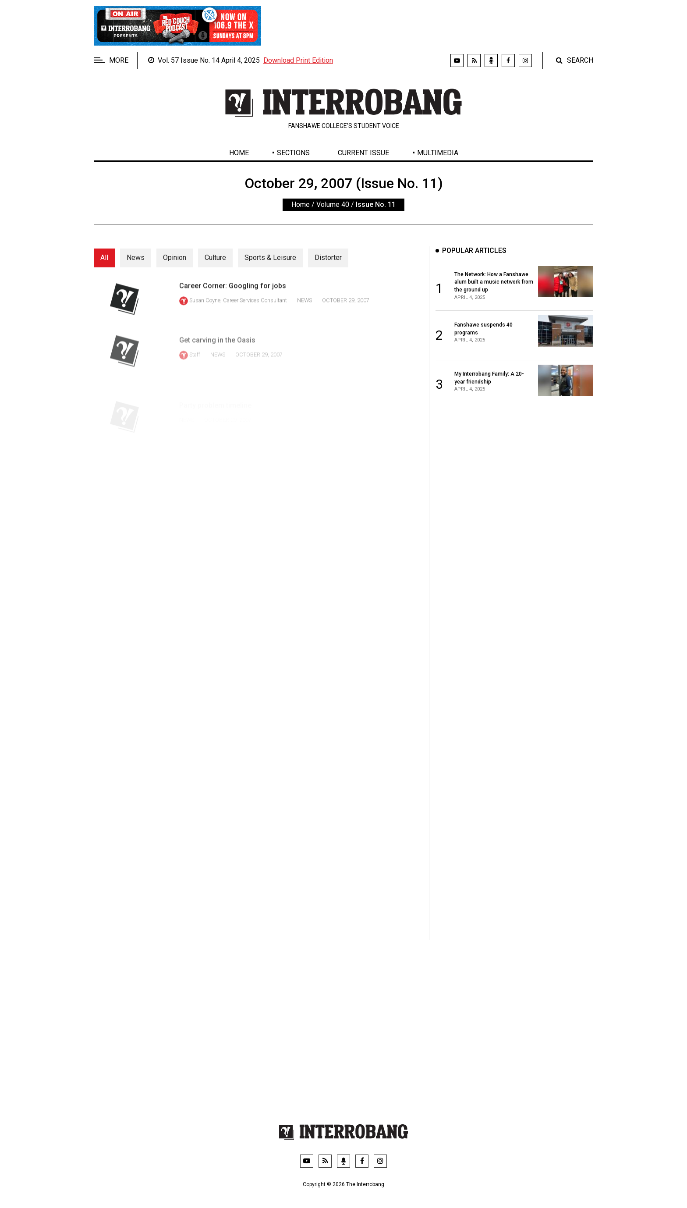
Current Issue (363, 153)
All (104, 257)
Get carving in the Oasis (217, 356)
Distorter (328, 257)
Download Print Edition (298, 60)
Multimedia (437, 153)
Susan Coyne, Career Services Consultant (238, 308)
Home (239, 153)
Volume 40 (332, 204)
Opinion (174, 257)
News (136, 257)
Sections (293, 153)
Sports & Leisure (270, 257)
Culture (215, 257)
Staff (194, 370)
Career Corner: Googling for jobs (232, 294)
